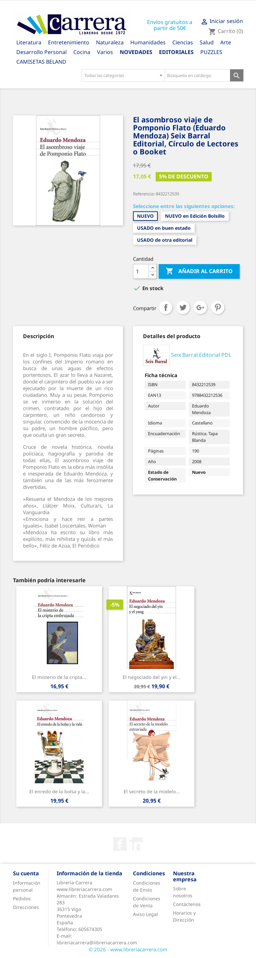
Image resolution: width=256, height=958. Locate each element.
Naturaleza (110, 42)
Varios (105, 52)
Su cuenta (26, 873)
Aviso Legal (145, 914)
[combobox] (123, 75)
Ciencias (182, 42)
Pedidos (22, 898)
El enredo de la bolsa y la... (59, 791)
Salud (207, 42)
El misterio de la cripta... (59, 677)
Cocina (81, 52)
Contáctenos (187, 904)
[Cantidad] (141, 271)
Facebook (120, 844)
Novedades (136, 52)
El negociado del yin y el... (152, 677)
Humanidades (148, 42)
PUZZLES (211, 52)
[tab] (38, 336)
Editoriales (176, 52)
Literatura (28, 42)
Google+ (200, 307)
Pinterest (217, 307)
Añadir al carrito (199, 271)
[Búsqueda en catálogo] (197, 75)
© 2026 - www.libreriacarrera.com (128, 949)
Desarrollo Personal (41, 52)
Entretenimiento (68, 42)
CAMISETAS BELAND (41, 61)
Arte (225, 42)
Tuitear (183, 307)
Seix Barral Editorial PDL (201, 354)
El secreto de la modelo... (152, 791)
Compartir (165, 307)
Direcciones (26, 907)
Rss (136, 844)
